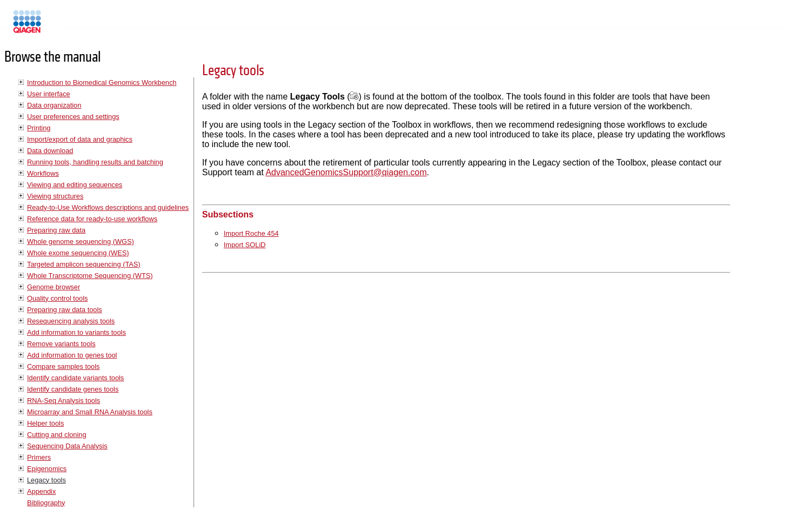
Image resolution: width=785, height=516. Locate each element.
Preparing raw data (56, 230)
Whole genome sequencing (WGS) (80, 241)
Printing (38, 128)
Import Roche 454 (251, 233)
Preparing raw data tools (64, 310)
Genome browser (53, 287)
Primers (39, 457)
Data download (50, 151)
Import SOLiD (245, 245)
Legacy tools (46, 480)
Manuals (56, 26)
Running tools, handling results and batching (95, 162)
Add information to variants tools (76, 332)
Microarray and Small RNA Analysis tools (89, 412)
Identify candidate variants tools (75, 378)
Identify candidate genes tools (72, 389)
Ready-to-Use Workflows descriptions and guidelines (108, 207)
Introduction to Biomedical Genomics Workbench (101, 82)
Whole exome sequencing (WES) (78, 253)
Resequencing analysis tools (71, 321)
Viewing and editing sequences (74, 185)
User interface (48, 94)
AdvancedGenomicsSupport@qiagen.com (346, 172)
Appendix (41, 491)
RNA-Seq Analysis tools (63, 400)
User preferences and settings (73, 117)
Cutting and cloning (57, 435)
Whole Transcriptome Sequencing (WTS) (90, 276)
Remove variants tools (61, 344)
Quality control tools (57, 298)
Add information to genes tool (72, 355)
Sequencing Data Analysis (67, 446)
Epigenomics (46, 469)
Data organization (54, 105)
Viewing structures (55, 196)
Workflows (43, 173)
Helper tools (45, 423)
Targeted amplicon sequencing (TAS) (84, 264)
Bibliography (46, 503)
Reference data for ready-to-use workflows (92, 219)
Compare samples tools (63, 366)
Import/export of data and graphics (79, 139)
